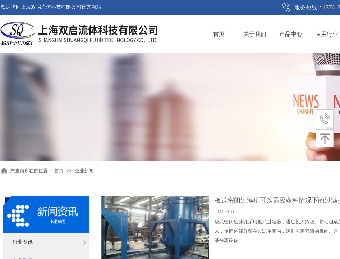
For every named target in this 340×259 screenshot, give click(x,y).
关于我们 (254, 34)
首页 (219, 34)
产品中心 (290, 34)
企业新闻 (84, 170)
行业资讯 (23, 242)
